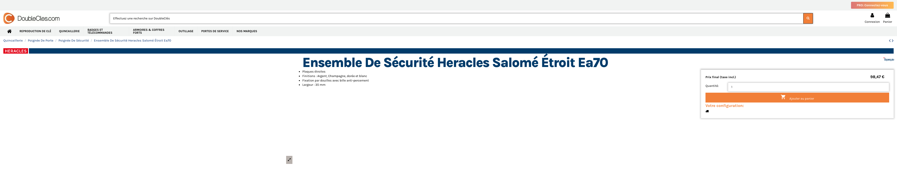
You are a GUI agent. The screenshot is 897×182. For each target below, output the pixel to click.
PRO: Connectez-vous (872, 5)
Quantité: (712, 86)
